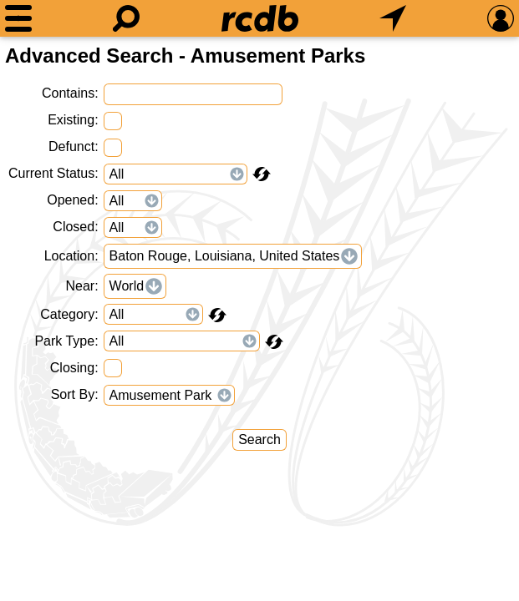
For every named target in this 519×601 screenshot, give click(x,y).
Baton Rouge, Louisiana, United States (224, 256)
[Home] (259, 18)
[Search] (126, 18)
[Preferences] (500, 18)
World (127, 286)
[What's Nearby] (392, 18)
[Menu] (18, 18)
